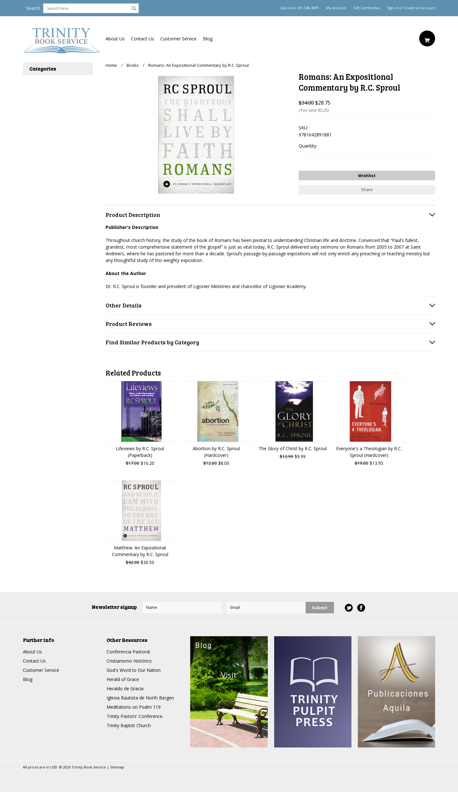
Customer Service (178, 39)
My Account (336, 8)
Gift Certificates (366, 8)
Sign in (392, 8)
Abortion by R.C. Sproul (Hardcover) (216, 451)
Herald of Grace (123, 679)
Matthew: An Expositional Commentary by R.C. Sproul (140, 551)
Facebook (361, 608)
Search (33, 8)
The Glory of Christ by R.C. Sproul (293, 448)
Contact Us (142, 39)
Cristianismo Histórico (129, 661)
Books (133, 65)
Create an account (419, 8)
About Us (115, 39)
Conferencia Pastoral (128, 652)
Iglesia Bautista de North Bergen (140, 698)
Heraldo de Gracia (125, 688)
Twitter (349, 608)
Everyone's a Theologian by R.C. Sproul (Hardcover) (369, 451)
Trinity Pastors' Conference (135, 716)
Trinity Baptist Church (129, 725)
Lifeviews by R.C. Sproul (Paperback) (140, 451)
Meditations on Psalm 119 (134, 707)
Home (111, 65)
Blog (207, 39)
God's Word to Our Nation (134, 670)
